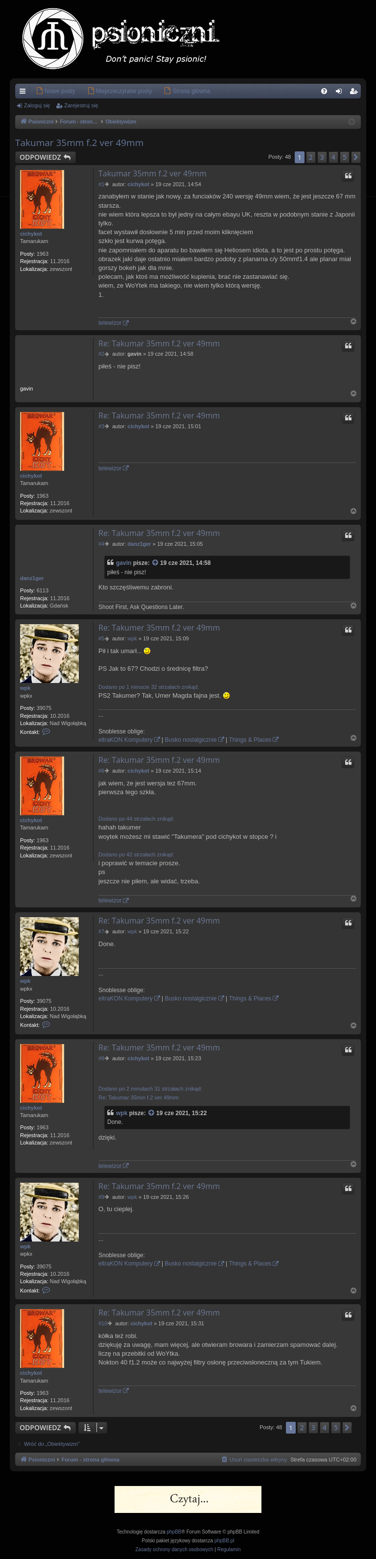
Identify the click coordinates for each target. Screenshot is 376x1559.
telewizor (109, 322)
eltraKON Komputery (125, 739)
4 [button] (333, 157)
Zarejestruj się (81, 105)
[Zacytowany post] (155, 563)
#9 (101, 1197)
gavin (123, 563)
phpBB (174, 1532)
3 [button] (322, 157)
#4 (101, 544)
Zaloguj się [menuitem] (341, 93)
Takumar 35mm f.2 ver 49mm (79, 142)
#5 (101, 638)
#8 (101, 1058)
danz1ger (32, 578)
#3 (101, 426)
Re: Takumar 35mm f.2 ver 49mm (159, 343)
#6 (101, 771)
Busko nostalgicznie (191, 739)
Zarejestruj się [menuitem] (355, 93)
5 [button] (345, 157)
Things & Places (250, 739)
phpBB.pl (224, 1540)
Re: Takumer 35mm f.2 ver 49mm (159, 628)
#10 (102, 1323)
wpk (25, 688)
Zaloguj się (37, 105)
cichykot (31, 234)
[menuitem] (41, 91)
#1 (101, 184)
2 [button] (311, 157)
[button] (356, 157)
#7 (101, 931)
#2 (101, 354)
